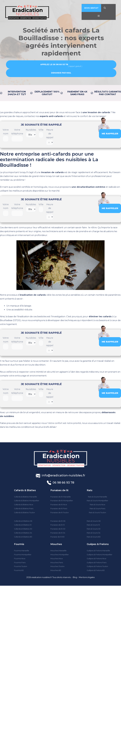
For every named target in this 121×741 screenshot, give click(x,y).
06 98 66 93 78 (63, 482)
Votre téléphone (17, 135)
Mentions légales (87, 577)
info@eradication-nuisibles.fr (63, 475)
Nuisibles (31, 133)
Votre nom (6, 135)
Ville (41, 133)
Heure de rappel (49, 137)
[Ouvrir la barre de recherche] (104, 8)
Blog (75, 577)
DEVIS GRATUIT (91, 8)
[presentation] (76, 133)
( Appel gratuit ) (61, 65)
